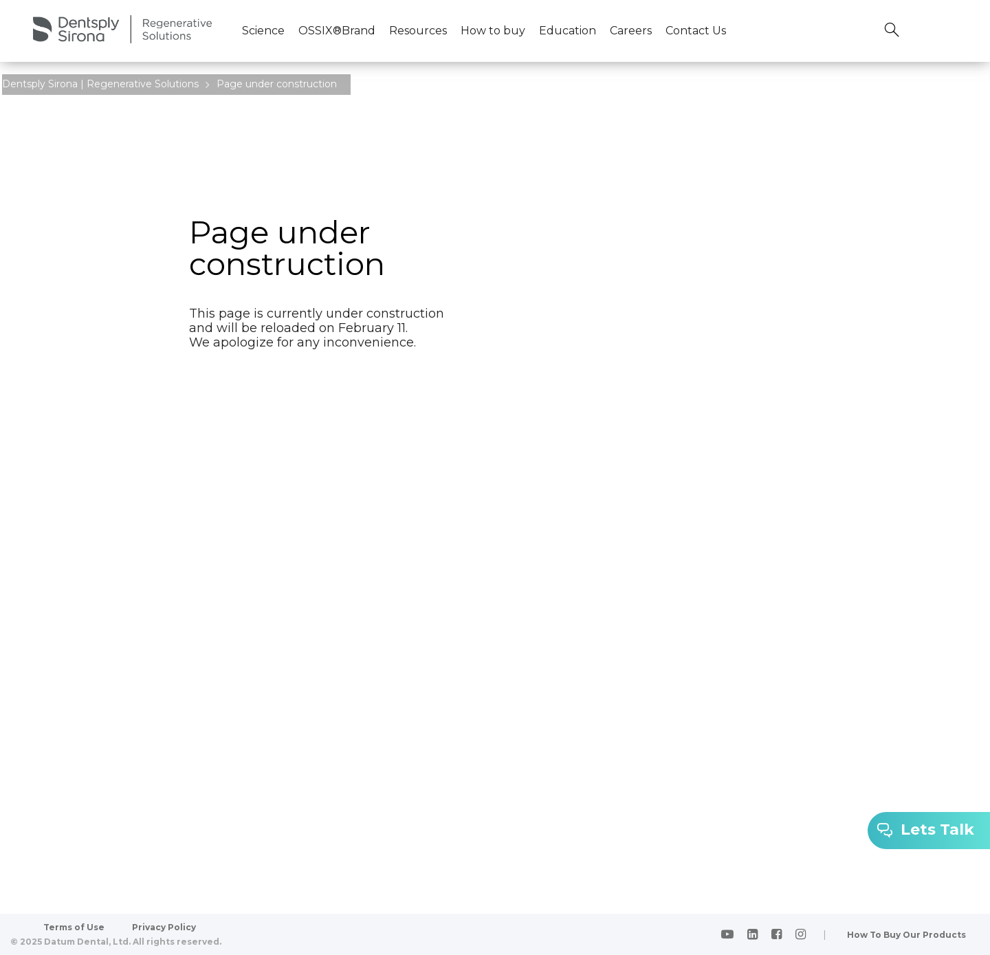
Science (263, 30)
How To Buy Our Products (906, 935)
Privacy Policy (164, 927)
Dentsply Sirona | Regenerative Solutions (100, 84)
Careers (631, 30)
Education (567, 30)
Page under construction (277, 84)
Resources (418, 30)
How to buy (493, 30)
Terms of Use (73, 927)
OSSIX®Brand (336, 30)
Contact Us (696, 30)
